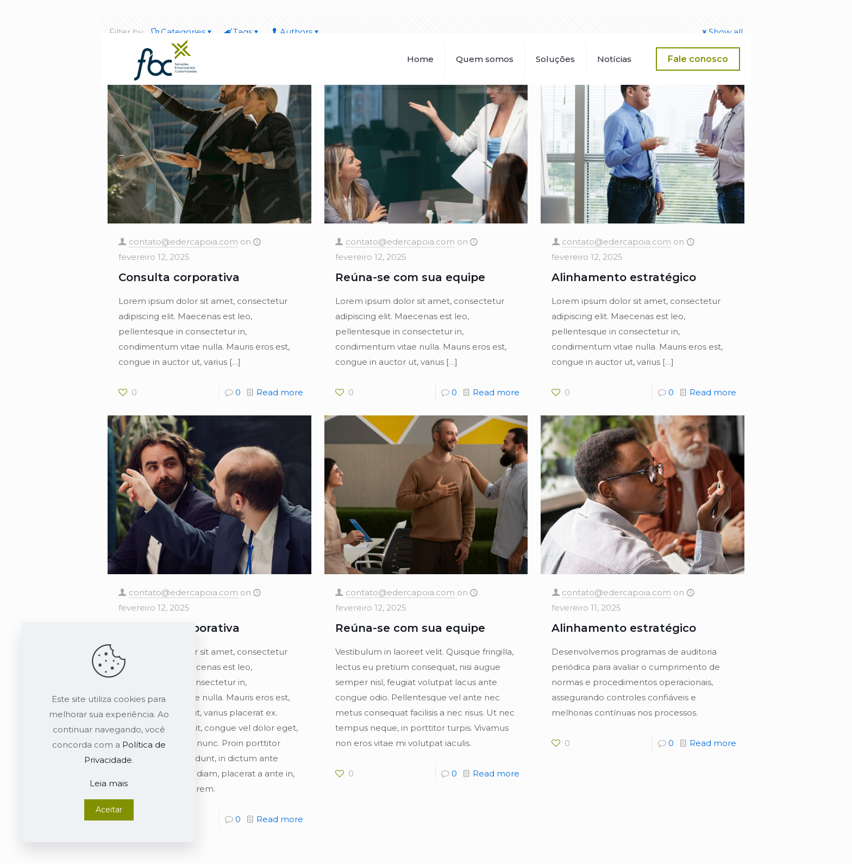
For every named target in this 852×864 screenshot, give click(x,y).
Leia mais (109, 783)
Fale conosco (698, 59)
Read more (279, 392)
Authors (295, 32)
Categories (182, 32)
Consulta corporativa (179, 277)
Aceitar (109, 810)
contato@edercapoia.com (183, 242)
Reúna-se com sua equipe (410, 277)
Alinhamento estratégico (624, 277)
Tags (241, 32)
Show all (721, 32)
